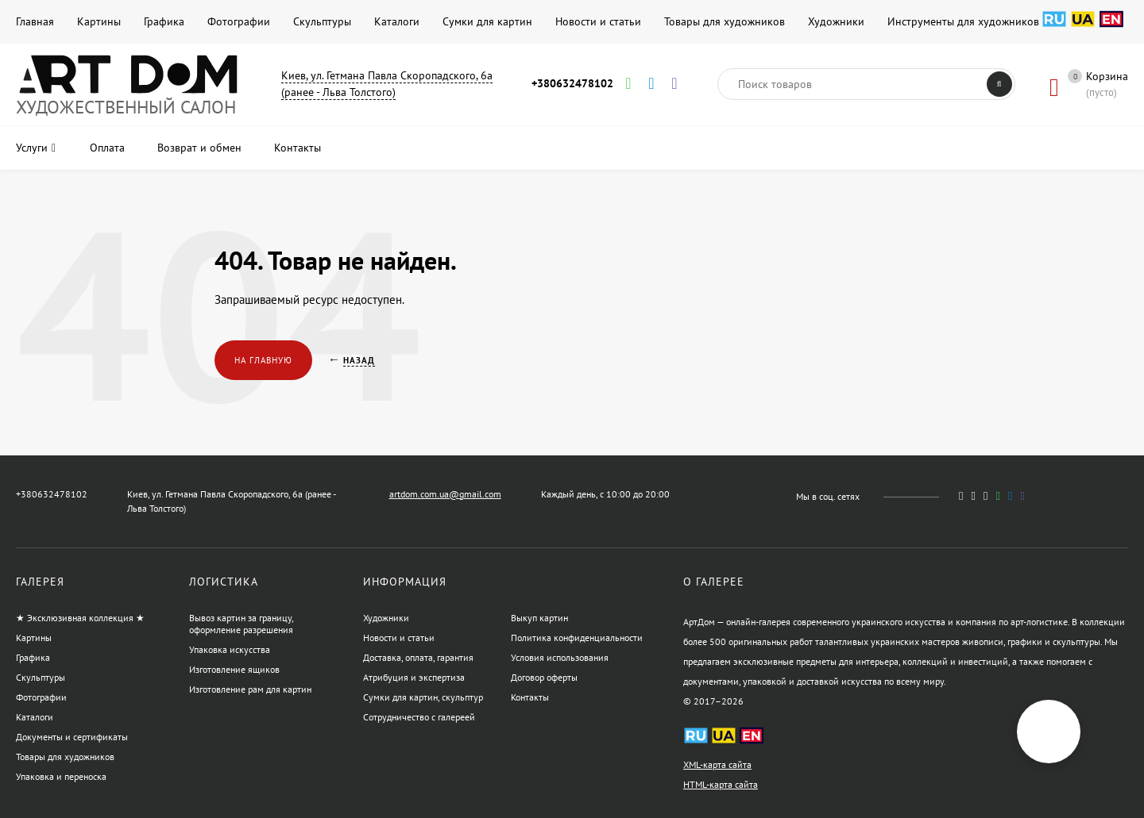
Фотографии (238, 21)
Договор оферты (544, 677)
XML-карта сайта (717, 764)
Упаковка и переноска (61, 776)
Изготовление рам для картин (250, 689)
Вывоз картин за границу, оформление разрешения (241, 624)
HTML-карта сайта (720, 784)
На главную (263, 360)
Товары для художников (724, 21)
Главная (35, 21)
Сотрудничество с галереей (419, 717)
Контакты (530, 697)
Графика (164, 21)
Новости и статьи (598, 21)
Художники (836, 21)
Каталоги (396, 21)
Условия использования (560, 657)
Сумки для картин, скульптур (423, 697)
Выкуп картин (539, 618)
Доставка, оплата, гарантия (418, 657)
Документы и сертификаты (72, 737)
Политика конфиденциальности (577, 637)
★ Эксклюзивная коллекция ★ (80, 618)
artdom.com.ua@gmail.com (445, 494)
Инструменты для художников (963, 21)
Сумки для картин (487, 21)
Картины (99, 21)
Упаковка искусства (229, 649)
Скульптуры (322, 21)
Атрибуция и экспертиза (414, 677)
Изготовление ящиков (234, 669)
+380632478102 (572, 83)
